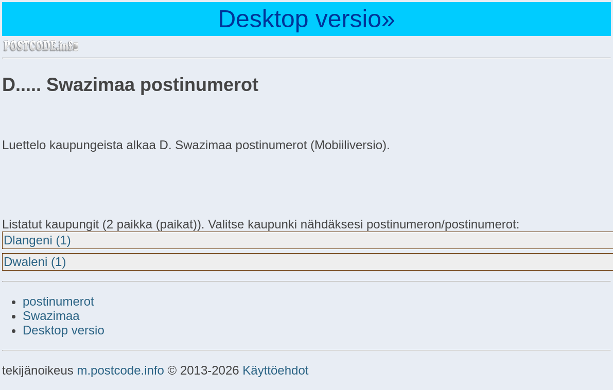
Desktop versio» (306, 18)
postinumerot (58, 301)
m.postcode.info (120, 370)
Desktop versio (63, 330)
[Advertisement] (84, 183)
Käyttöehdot (275, 370)
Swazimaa (51, 316)
